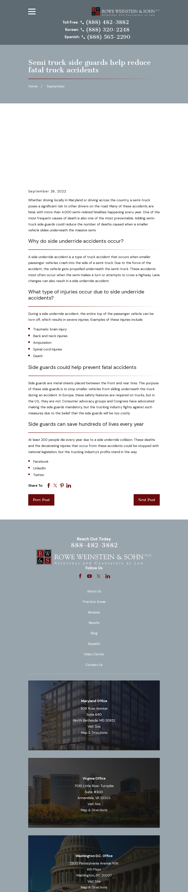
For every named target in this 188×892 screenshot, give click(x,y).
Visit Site (94, 660)
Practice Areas (94, 535)
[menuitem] (34, 883)
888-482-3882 (94, 478)
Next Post (146, 433)
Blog (94, 566)
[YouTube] (89, 509)
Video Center (94, 587)
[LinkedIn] (107, 509)
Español (94, 577)
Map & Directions (94, 665)
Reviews (94, 545)
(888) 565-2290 (108, 37)
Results (94, 556)
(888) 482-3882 (107, 22)
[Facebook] (80, 509)
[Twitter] (98, 509)
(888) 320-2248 (108, 29)
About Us (94, 524)
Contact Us (94, 598)
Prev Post (41, 433)
